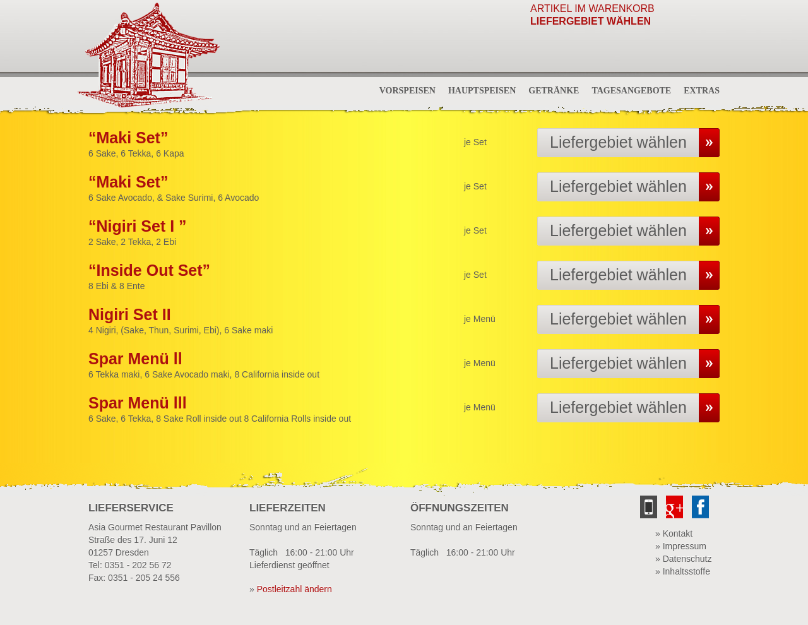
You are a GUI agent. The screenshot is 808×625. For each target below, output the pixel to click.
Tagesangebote (631, 90)
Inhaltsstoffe (686, 571)
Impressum (684, 546)
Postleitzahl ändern (294, 589)
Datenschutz (687, 559)
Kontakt (677, 533)
